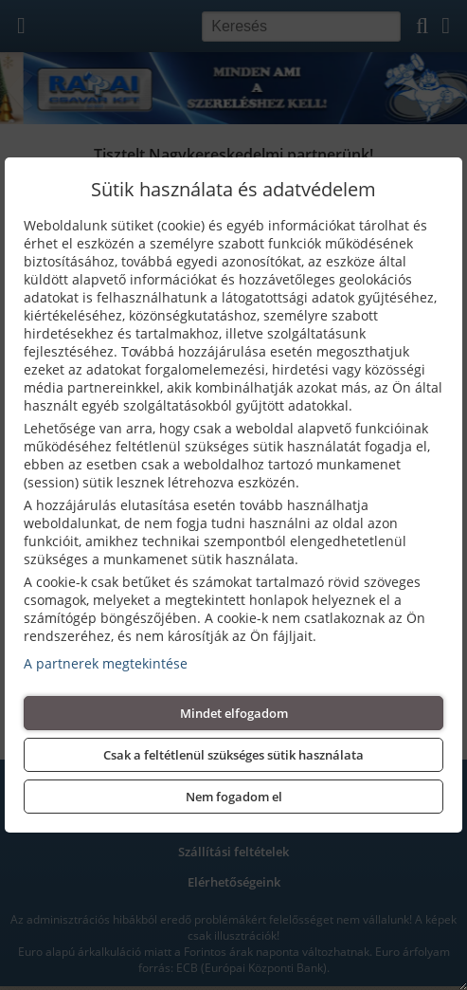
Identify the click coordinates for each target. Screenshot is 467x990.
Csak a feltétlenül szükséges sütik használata (233, 754)
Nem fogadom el (234, 796)
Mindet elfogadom (234, 713)
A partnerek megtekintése (106, 663)
